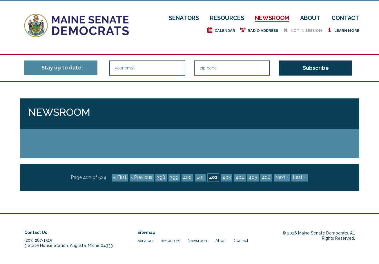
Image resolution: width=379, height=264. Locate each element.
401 (200, 177)
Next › (281, 177)
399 (174, 177)
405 (253, 177)
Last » (299, 177)
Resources (227, 17)
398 (161, 177)
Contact (345, 17)
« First (119, 177)
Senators (184, 17)
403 (226, 177)
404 (239, 177)
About (310, 17)
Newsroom (272, 17)
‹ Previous (141, 177)
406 (266, 177)
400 (187, 177)
